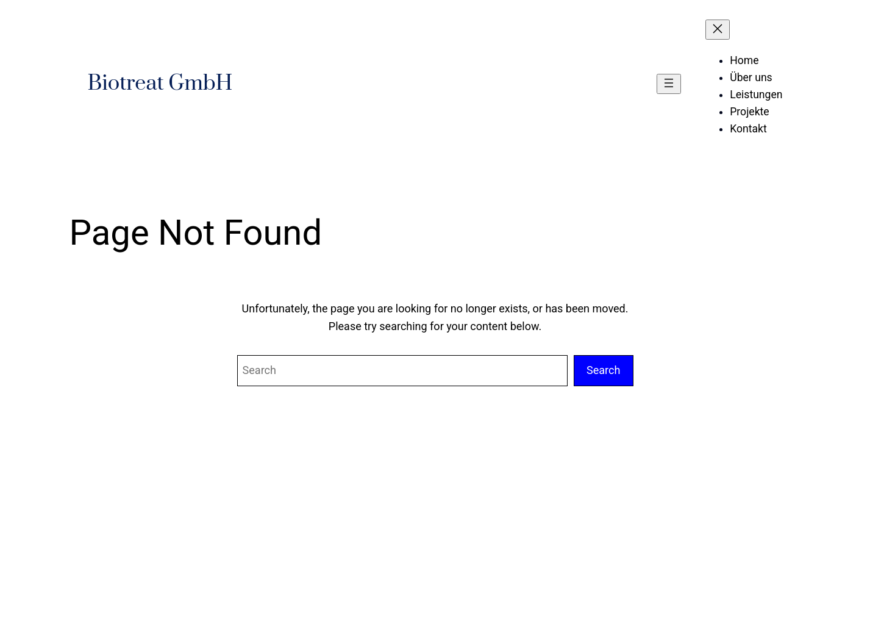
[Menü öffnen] (669, 84)
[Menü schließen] (717, 30)
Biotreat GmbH (160, 83)
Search (604, 370)
